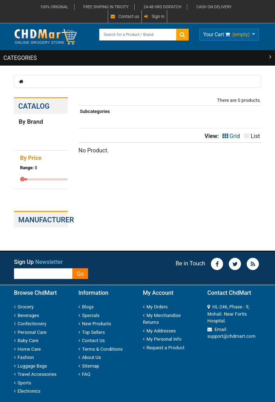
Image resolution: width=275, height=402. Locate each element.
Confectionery (30, 323)
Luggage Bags (30, 366)
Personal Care (30, 332)
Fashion (24, 357)
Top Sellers (91, 332)
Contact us (125, 16)
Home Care (27, 349)
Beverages (26, 315)
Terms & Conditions (100, 349)
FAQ (84, 374)
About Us (89, 357)
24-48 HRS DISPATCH (162, 7)
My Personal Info (162, 339)
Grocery (24, 306)
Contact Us (91, 340)
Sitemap (88, 366)
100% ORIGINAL (54, 7)
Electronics (27, 391)
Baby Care (26, 340)
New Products (94, 323)
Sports (22, 383)
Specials (89, 315)
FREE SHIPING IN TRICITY (106, 7)
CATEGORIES (138, 57)
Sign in (154, 16)
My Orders (155, 306)
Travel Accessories (35, 374)
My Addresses (159, 331)
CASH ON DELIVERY (213, 7)
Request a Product (163, 347)
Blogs (86, 306)
